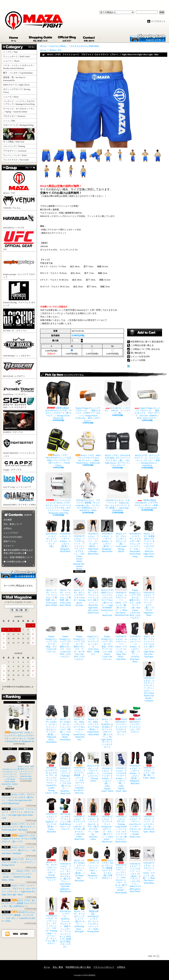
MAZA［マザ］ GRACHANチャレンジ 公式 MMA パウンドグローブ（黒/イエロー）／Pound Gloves (58, 447)
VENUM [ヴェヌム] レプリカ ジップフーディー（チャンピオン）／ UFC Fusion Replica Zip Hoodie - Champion (149, 681)
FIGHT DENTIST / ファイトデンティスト (19, 446)
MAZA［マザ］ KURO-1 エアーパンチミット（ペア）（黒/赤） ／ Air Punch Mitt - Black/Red (79, 864)
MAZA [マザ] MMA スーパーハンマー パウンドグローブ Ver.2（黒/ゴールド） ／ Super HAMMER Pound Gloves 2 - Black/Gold (107, 596)
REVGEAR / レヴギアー (18, 368)
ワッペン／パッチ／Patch (15, 155)
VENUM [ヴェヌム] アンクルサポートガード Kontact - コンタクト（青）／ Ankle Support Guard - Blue (121, 772)
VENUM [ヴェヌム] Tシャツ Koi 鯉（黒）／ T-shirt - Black (149, 765)
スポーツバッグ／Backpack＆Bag (19, 125)
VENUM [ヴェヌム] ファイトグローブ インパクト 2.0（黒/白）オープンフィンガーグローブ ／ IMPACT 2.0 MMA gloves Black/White (135, 869)
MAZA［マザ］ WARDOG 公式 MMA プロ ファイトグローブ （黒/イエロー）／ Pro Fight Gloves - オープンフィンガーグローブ (107, 726)
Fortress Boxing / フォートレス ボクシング (19, 293)
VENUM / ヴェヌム (18, 202)
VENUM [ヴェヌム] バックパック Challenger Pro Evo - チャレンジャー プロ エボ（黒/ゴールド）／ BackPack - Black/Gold (65, 773)
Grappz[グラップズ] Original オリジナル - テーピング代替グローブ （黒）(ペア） (19, 838)
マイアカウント (158, 21)
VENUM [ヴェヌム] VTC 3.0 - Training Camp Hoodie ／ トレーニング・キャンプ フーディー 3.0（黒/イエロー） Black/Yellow (121, 820)
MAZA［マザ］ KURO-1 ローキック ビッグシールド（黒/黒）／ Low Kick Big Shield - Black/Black (65, 723)
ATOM (24, 933)
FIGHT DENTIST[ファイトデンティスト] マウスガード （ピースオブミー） (121, 720)
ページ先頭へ (153, 956)
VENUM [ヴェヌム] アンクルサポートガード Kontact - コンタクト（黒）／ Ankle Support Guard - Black (107, 772)
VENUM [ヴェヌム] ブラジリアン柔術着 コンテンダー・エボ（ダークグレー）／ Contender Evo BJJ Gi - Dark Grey (79, 773)
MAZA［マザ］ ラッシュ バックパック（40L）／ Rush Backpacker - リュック (93, 862)
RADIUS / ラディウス (18, 421)
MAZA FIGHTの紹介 (12, 537)
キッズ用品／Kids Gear (18, 135)
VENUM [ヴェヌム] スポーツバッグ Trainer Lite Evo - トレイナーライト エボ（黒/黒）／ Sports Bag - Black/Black (117, 492)
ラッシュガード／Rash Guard (17, 56)
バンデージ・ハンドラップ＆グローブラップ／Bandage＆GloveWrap (20, 103)
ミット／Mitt (9, 121)
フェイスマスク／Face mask (16, 159)
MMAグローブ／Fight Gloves (16, 85)
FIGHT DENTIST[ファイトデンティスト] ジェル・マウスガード (135, 719)
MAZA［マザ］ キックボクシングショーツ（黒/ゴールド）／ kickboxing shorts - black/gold (19, 827)
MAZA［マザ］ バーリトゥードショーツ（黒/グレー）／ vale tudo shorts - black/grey (19, 850)
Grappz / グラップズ (18, 465)
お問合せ (89, 38)
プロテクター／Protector (15, 116)
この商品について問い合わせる (145, 349)
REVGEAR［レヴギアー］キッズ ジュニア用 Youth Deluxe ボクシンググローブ (65, 814)
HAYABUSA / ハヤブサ (18, 220)
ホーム (14, 38)
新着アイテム (9, 541)
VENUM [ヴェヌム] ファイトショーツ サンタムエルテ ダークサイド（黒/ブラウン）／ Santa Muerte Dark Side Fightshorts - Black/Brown (65, 869)
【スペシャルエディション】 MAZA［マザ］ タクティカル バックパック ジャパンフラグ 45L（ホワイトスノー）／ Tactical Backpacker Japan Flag (58, 493)
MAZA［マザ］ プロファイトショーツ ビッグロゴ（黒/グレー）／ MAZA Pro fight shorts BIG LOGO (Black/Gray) (93, 595)
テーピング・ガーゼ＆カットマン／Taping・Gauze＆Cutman (18, 110)
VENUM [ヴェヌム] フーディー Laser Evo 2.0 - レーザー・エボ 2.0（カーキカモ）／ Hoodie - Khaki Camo (135, 818)
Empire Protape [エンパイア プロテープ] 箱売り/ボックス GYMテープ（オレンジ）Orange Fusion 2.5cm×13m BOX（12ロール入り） (88, 401)
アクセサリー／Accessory (14, 151)
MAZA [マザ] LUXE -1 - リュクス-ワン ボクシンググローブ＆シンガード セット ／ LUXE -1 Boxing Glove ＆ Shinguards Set (19, 723)
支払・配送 (58, 967)
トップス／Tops (11, 52)
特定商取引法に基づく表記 (78, 967)
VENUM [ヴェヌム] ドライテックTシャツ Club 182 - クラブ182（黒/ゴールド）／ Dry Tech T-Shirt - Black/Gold (79, 819)
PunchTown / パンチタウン (18, 387)
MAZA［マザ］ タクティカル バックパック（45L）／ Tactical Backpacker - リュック (51, 863)
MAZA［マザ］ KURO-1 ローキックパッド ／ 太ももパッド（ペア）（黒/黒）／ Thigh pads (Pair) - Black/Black (51, 724)
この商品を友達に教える (142, 345)
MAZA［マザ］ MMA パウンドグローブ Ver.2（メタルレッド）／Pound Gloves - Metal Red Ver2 (79, 723)
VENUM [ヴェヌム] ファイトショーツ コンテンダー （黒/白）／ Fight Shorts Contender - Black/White (93, 537)
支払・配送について (40, 38)
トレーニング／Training (14, 146)
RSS (15, 933)
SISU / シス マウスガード (18, 403)
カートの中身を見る (18, 574)
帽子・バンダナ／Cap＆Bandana (19, 73)
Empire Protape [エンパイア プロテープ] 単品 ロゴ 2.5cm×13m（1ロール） (51, 637)
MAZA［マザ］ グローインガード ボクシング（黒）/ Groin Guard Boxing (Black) (121, 536)
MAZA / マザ (18, 182)
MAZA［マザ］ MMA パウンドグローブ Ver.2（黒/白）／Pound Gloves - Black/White (93, 720)
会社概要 (7, 519)
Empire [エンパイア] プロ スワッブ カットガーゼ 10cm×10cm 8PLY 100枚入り (93, 638)
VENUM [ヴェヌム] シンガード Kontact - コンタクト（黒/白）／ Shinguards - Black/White (107, 536)
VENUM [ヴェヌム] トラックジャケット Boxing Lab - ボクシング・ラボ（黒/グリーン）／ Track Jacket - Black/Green (107, 820)
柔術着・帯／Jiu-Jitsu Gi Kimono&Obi (14, 79)
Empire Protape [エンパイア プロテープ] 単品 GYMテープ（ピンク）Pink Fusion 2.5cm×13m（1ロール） (107, 641)
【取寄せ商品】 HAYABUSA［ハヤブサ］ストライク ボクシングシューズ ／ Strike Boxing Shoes (93, 915)
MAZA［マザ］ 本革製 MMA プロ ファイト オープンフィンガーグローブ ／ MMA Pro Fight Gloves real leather (149, 539)
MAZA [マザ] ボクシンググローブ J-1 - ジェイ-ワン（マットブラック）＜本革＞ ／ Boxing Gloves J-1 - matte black (147, 447)
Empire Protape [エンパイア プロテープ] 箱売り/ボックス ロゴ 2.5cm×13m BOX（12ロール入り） (65, 640)
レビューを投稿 (138, 360)
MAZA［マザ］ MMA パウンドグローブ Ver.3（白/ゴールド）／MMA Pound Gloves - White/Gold (88, 445)
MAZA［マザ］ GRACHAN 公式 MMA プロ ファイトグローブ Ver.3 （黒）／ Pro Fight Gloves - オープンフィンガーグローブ (118, 447)
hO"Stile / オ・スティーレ (18, 320)
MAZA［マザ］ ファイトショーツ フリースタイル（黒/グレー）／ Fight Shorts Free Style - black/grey (149, 640)
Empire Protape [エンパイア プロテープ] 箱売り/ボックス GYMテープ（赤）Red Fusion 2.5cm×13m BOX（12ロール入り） (135, 597)
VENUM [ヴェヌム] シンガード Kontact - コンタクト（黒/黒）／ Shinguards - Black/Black (65, 536)
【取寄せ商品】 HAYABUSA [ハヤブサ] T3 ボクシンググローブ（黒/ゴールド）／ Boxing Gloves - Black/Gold (58, 399)
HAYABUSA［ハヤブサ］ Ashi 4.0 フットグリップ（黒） (118, 397)
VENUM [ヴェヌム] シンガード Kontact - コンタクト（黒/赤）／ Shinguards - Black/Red (135, 768)
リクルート (8, 546)
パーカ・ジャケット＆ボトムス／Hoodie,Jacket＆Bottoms (18, 67)
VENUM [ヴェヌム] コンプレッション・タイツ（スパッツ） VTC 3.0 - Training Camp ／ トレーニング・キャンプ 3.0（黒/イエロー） (51, 921)
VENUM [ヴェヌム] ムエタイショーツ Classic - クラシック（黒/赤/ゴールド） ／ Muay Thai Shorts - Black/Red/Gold (121, 596)
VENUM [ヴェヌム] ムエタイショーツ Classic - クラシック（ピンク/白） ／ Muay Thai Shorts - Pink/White (121, 641)
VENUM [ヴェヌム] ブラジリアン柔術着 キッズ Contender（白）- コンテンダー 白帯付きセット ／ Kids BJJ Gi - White (88, 492)
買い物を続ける (138, 353)
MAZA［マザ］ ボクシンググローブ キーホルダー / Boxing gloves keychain (79, 591)
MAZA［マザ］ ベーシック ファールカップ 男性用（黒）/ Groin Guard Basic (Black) (65, 591)
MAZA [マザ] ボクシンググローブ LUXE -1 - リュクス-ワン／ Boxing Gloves (19, 862)
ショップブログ (67, 38)
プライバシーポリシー (103, 967)
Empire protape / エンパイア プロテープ (19, 265)
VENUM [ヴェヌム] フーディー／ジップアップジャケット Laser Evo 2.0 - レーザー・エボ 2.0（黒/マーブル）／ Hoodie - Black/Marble (121, 870)
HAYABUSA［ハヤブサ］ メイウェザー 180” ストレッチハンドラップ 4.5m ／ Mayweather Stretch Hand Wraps (135, 539)
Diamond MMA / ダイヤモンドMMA (19, 498)
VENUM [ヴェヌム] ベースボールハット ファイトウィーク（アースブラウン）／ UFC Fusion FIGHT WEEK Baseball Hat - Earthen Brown (10, 769)
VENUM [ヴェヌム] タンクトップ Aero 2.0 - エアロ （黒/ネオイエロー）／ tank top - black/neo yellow (93, 819)
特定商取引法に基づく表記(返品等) (147, 341)
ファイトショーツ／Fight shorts (84, 46)
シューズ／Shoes (11, 97)
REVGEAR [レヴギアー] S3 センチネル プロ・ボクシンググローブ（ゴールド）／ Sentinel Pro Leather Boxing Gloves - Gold (51, 773)
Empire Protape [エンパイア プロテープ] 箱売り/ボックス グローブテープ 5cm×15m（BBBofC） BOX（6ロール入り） (147, 399)
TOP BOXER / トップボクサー (18, 345)
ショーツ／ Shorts (12, 61)
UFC (18, 241)
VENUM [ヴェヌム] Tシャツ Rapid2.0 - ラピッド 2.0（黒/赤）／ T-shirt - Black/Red (51, 815)
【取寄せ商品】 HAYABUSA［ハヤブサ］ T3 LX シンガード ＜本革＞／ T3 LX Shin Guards (147, 490)
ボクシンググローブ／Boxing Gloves (16, 90)
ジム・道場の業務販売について (18, 557)
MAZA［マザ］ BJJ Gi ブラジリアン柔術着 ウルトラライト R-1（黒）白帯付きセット (19, 903)
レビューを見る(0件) (140, 356)
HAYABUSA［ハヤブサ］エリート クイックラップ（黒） (51, 533)
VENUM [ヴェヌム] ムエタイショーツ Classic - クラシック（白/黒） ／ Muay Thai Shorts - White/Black (149, 865)
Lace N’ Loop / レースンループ (18, 480)
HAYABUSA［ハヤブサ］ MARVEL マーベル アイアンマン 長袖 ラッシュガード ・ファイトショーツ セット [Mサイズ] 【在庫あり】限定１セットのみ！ (65, 922)
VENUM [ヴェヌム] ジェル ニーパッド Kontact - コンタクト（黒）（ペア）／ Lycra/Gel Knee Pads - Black (135, 642)
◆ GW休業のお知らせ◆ (14, 561)
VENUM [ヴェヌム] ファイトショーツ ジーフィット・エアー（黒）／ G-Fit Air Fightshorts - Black (149, 596)
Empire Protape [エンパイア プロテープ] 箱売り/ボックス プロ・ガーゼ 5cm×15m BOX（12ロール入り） (79, 641)
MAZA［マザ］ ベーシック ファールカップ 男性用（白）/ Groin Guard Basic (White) (51, 591)
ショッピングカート (148, 38)
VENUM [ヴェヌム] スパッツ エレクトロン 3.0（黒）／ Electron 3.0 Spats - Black (149, 815)
